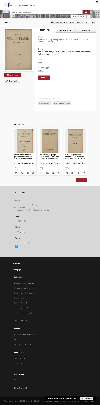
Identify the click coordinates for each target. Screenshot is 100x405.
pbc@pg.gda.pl (20, 232)
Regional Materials (20, 303)
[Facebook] (16, 246)
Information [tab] (65, 30)
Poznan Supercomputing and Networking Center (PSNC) (74, 401)
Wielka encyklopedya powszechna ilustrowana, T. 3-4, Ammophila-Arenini (75, 156)
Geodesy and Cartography (23, 313)
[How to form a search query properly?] (88, 16)
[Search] (86, 12)
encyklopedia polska (62, 103)
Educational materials (22, 288)
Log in (16, 379)
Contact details (19, 358)
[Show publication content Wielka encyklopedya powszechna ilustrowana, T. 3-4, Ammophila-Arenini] (78, 173)
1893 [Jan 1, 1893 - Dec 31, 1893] (40, 62)
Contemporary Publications (24, 293)
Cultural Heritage (20, 298)
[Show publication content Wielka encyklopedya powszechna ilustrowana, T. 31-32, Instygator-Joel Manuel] (27, 173)
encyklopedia (44, 103)
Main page (17, 270)
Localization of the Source (23, 344)
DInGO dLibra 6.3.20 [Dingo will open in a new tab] (28, 401)
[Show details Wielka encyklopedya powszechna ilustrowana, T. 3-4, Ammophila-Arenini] (84, 173)
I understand (87, 398)
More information (71, 398)
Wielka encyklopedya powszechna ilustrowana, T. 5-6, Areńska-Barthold (49, 156)
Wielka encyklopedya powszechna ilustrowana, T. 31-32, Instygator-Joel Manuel (24, 156)
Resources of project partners (25, 283)
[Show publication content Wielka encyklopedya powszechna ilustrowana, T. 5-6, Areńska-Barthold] (53, 173)
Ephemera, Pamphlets (22, 308)
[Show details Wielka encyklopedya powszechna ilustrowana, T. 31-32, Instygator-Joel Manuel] (33, 173)
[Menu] (97, 2)
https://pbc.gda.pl (22, 243)
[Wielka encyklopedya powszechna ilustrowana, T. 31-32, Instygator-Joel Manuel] (24, 141)
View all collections (20, 320)
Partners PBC (18, 363)
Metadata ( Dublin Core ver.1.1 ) (25, 334)
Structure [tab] (86, 30)
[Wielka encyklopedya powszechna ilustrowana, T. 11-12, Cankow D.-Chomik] (18, 49)
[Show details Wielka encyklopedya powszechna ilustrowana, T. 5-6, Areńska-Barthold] (58, 173)
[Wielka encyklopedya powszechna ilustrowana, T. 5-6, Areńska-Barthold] (50, 141)
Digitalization (18, 339)
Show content (12, 75)
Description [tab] (45, 30)
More (82, 180)
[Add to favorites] (87, 22)
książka (40, 70)
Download (11, 80)
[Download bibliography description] (21, 173)
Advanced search (78, 16)
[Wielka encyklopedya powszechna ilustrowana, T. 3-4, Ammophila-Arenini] (75, 141)
